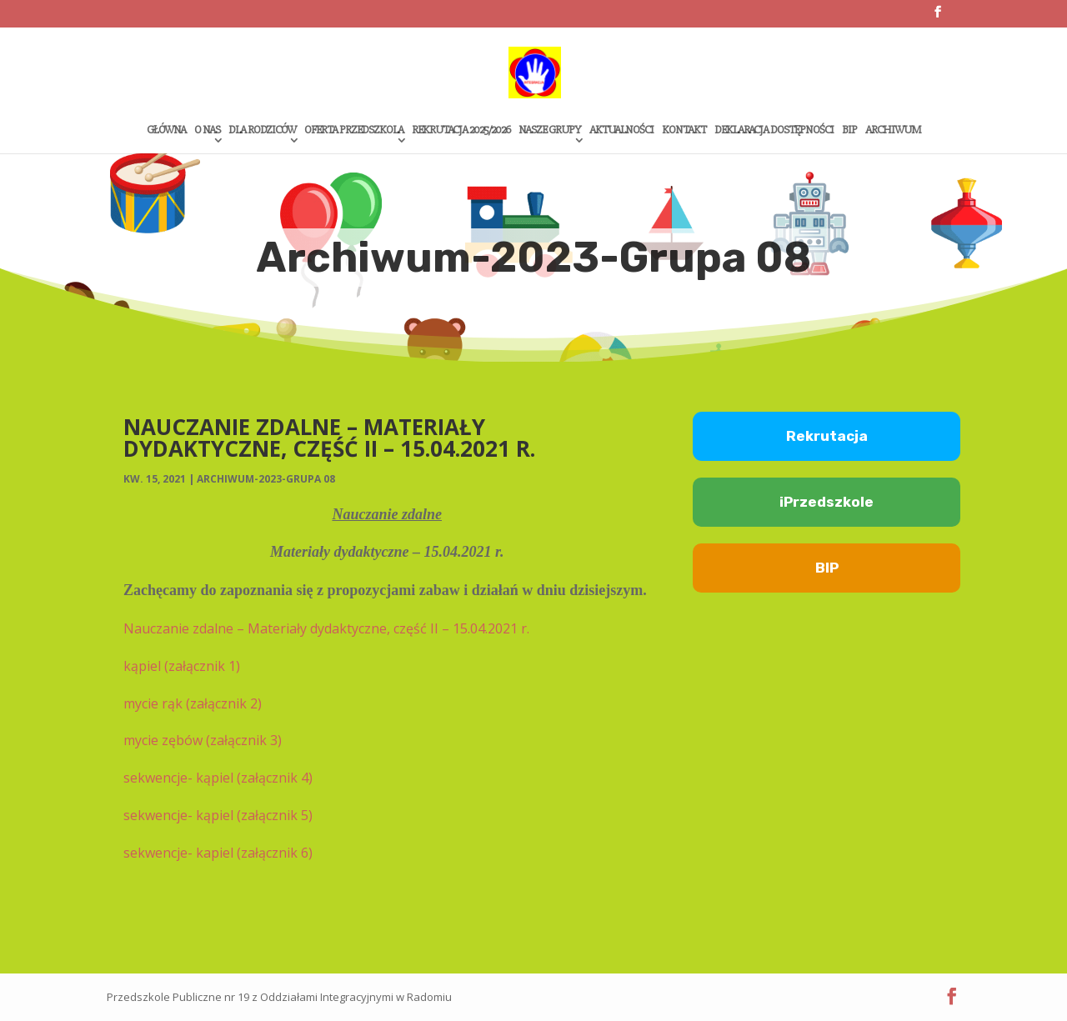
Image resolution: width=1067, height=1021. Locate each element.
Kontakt (684, 130)
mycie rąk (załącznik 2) (192, 703)
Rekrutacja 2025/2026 (461, 130)
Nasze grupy (549, 130)
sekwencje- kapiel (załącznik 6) (218, 852)
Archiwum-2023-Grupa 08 (266, 479)
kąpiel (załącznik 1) (181, 666)
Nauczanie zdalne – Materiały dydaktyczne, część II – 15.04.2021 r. (326, 628)
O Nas (207, 130)
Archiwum (892, 130)
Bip (849, 130)
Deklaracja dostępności (774, 130)
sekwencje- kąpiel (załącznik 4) (218, 777)
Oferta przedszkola (353, 130)
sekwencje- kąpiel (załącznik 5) (218, 815)
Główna (166, 130)
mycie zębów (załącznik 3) (202, 740)
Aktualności (621, 130)
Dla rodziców (262, 130)
